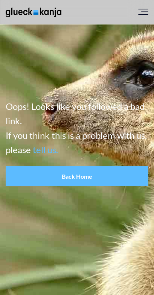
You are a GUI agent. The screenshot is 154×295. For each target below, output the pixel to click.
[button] (77, 176)
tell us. (45, 149)
